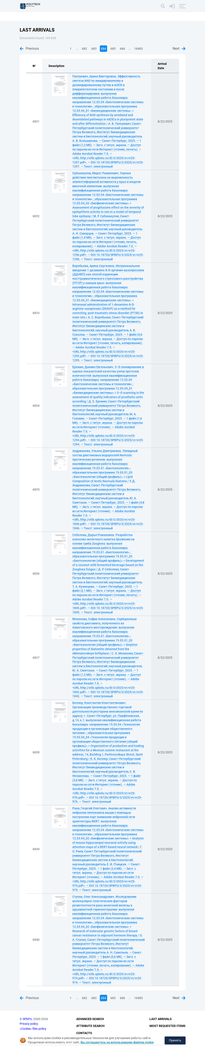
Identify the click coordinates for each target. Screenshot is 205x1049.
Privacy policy (29, 1023)
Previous (29, 48)
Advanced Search (90, 1019)
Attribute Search (90, 1026)
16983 (138, 48)
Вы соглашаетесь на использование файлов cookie (117, 1042)
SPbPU (27, 1019)
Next (179, 48)
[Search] (163, 6)
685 (113, 48)
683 (94, 48)
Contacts (84, 1033)
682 (84, 48)
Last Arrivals (160, 1019)
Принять (175, 1040)
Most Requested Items (167, 1026)
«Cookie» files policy (33, 1028)
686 (122, 48)
